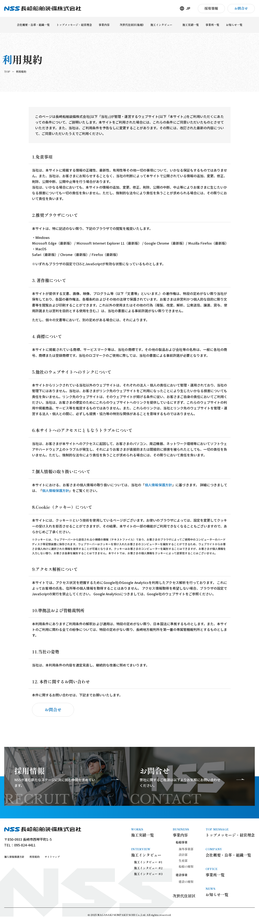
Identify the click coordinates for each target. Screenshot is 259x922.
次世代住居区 (184, 895)
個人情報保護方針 (158, 484)
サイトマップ (52, 856)
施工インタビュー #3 (148, 874)
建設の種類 (186, 881)
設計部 (183, 855)
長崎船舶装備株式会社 (42, 8)
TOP (7, 71)
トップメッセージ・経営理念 (230, 832)
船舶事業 (181, 842)
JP (188, 8)
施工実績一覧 (147, 832)
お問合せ (53, 709)
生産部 (183, 860)
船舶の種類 (186, 866)
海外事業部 (186, 849)
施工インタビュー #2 (148, 868)
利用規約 (34, 856)
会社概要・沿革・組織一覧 (230, 852)
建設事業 (181, 875)
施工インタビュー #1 (148, 862)
